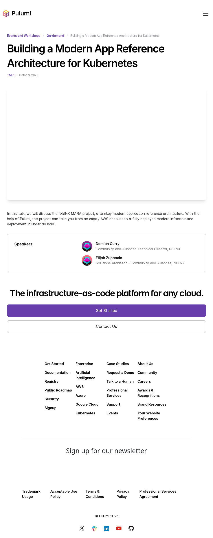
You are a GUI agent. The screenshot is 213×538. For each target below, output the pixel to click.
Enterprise (84, 364)
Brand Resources (152, 404)
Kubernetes (85, 413)
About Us (145, 364)
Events (112, 413)
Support (113, 404)
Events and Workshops (23, 35)
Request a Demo (120, 372)
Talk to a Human (120, 381)
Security (51, 399)
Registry (51, 381)
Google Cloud (87, 404)
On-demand (55, 35)
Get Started (54, 364)
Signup (50, 408)
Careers (144, 381)
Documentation (57, 372)
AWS (79, 386)
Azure (80, 395)
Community (147, 372)
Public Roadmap (58, 390)
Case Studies (117, 364)
